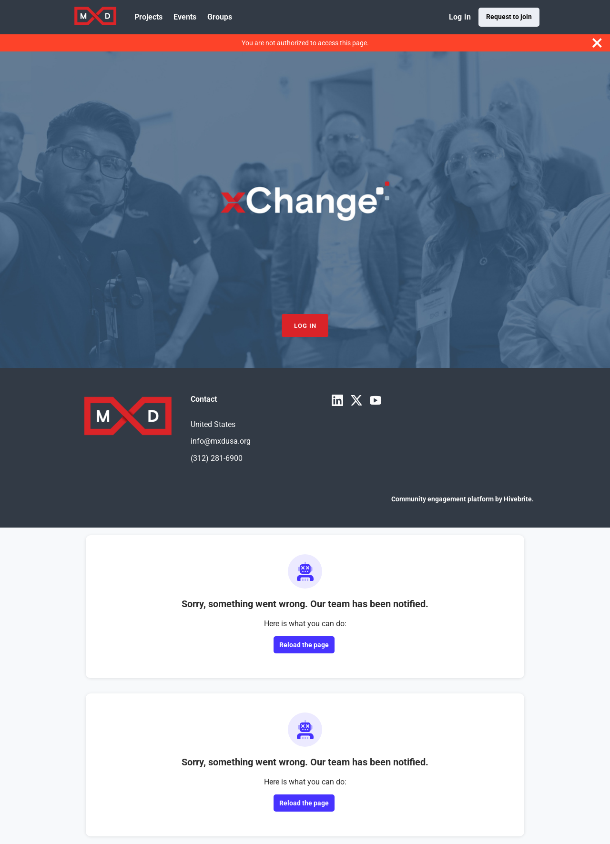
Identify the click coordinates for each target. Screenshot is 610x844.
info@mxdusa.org (221, 441)
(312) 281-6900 (217, 458)
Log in (460, 16)
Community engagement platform (442, 499)
